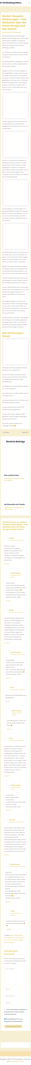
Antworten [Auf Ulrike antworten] (7, 701)
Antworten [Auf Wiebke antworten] (6, 643)
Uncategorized (17, 478)
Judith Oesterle (16, 573)
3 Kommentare (8, 507)
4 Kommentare (8, 478)
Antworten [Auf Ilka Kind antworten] (6, 855)
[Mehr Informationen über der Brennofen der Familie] (15, 493)
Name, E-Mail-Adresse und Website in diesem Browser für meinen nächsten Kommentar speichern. (15, 1012)
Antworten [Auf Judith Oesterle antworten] (8, 600)
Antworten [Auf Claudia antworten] (6, 563)
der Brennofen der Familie (14, 504)
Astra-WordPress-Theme (17, 1061)
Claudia (11, 538)
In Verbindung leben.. (11, 2)
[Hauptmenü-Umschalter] (29, 3)
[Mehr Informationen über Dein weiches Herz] (15, 459)
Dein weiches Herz (11, 475)
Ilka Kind (12, 820)
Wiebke (11, 610)
